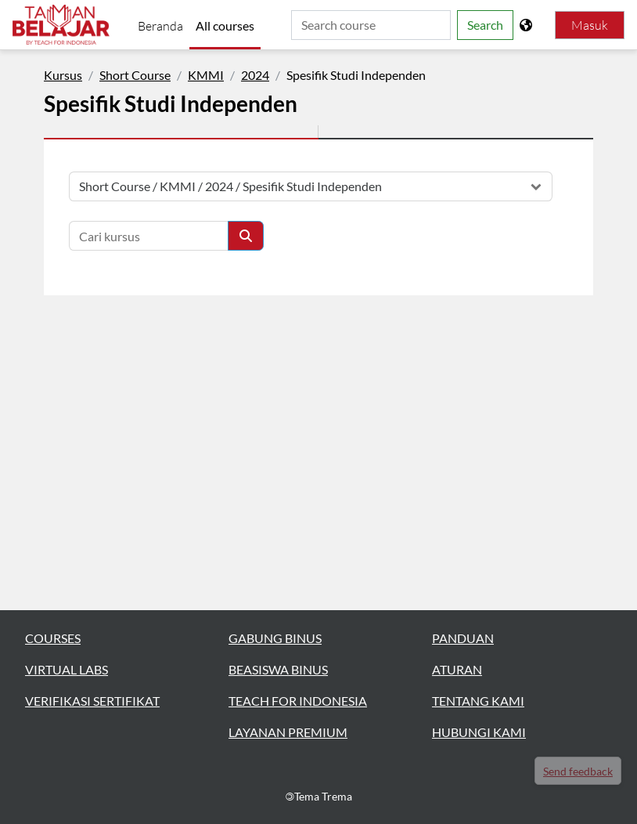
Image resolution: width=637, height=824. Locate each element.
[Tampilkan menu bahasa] (527, 25)
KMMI (206, 74)
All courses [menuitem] (225, 25)
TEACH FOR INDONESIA (298, 700)
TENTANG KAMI (478, 700)
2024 (255, 74)
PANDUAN (463, 638)
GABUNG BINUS (275, 638)
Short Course (135, 74)
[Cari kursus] (149, 236)
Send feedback (578, 771)
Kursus (63, 74)
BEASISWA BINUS (278, 669)
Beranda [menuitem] (160, 26)
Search (485, 24)
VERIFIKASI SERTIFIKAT (92, 700)
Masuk (589, 25)
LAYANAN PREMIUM (288, 732)
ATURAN (457, 669)
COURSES (53, 638)
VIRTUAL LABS (66, 669)
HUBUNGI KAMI (479, 732)
